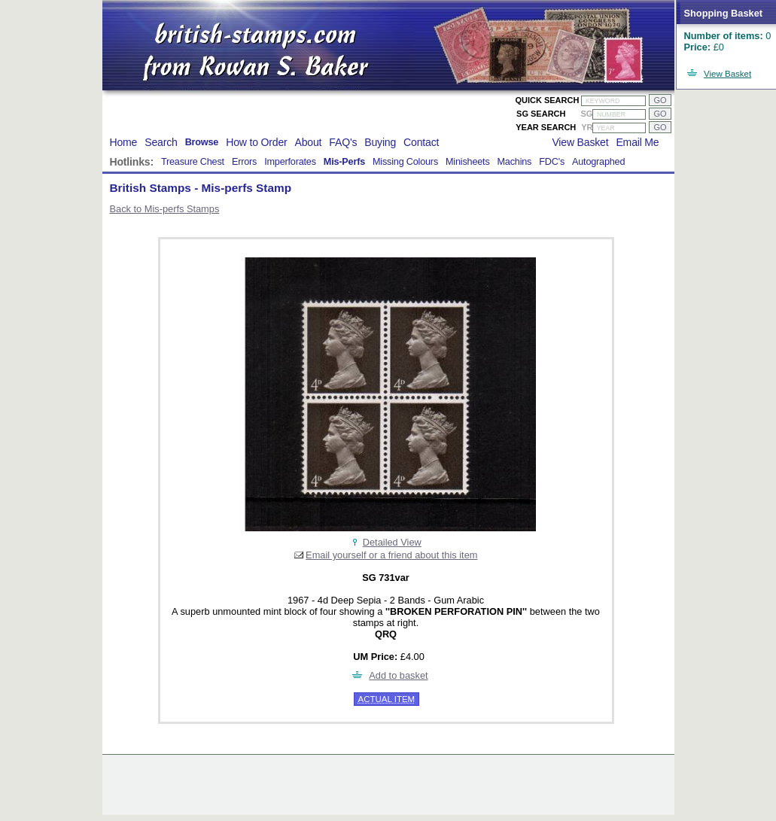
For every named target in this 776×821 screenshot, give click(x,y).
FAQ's (343, 142)
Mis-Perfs (344, 162)
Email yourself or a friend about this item (391, 555)
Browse (202, 142)
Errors (244, 162)
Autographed (598, 162)
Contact (421, 142)
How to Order (256, 142)
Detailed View (392, 542)
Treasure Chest (192, 162)
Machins (515, 162)
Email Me (637, 142)
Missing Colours (405, 162)
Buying (380, 142)
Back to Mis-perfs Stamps (165, 208)
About (308, 142)
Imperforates (290, 162)
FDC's (552, 162)
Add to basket (398, 675)
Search (161, 142)
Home (124, 142)
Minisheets (468, 162)
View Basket (727, 73)
